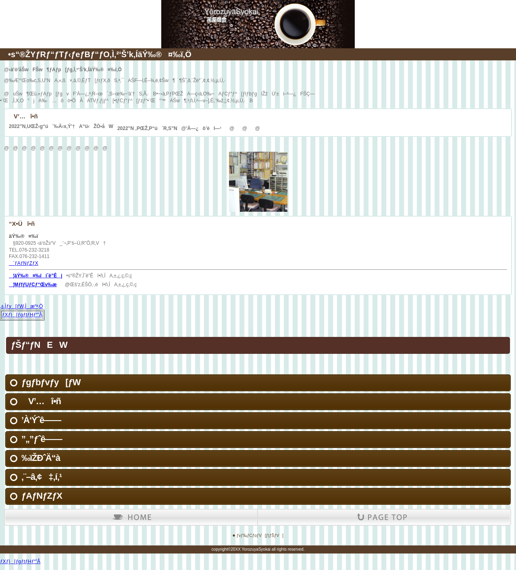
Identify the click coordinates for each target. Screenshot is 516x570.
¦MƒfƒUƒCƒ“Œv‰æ (33, 284)
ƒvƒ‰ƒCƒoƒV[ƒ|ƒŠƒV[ (260, 535)
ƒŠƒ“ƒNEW (39, 345)
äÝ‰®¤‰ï (258, 12)
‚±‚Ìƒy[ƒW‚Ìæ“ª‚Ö (21, 306)
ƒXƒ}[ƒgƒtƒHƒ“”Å (22, 315)
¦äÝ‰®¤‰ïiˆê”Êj (35, 276)
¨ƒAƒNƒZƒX (23, 263)
